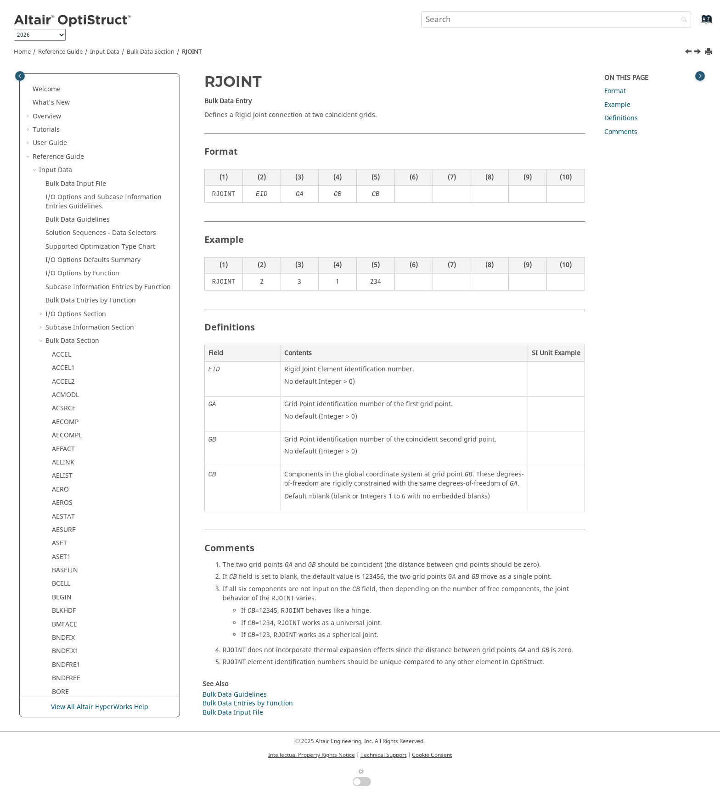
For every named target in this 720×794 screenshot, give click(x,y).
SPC (57, 635)
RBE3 (60, 109)
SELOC (62, 473)
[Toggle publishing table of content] (20, 76)
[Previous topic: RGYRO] (689, 52)
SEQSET (63, 514)
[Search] (682, 20)
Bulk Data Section (150, 52)
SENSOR (64, 487)
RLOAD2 (64, 217)
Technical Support (383, 755)
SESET (61, 541)
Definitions (621, 118)
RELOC (62, 150)
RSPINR (63, 298)
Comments (620, 132)
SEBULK (63, 406)
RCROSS (64, 136)
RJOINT (192, 52)
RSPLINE (65, 325)
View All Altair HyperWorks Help (99, 707)
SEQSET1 (65, 527)
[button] (48, 82)
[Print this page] (709, 52)
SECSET (63, 433)
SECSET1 (65, 446)
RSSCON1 (66, 352)
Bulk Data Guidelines (234, 694)
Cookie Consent (432, 755)
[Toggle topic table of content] (700, 76)
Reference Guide (60, 52)
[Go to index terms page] (696, 23)
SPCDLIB (65, 689)
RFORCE (64, 163)
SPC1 (59, 649)
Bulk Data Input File (232, 712)
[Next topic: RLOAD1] (698, 52)
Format (615, 91)
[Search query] (556, 19)
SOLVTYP (65, 622)
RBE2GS (64, 96)
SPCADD (64, 662)
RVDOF (62, 379)
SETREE (63, 595)
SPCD (60, 676)
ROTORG (65, 244)
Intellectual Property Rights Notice (311, 755)
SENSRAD (66, 500)
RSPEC (61, 271)
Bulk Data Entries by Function (247, 703)
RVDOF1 (64, 392)
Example (617, 105)
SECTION (65, 460)
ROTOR (63, 230)
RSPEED (63, 285)
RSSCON (65, 338)
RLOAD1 (64, 203)
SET (57, 554)
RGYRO (62, 177)
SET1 (59, 568)
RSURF (62, 365)
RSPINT (63, 312)
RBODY (62, 123)
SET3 (59, 581)
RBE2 (60, 82)
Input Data (104, 52)
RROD (61, 258)
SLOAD (62, 608)
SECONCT (66, 420)
